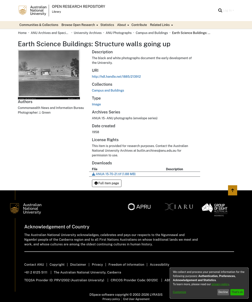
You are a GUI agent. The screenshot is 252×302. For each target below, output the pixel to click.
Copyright (57, 264)
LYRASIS (156, 295)
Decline (223, 292)
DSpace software (101, 295)
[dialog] (209, 283)
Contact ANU (34, 264)
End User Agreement (136, 299)
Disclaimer (78, 264)
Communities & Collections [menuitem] (38, 25)
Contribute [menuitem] (139, 25)
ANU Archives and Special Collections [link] (50, 33)
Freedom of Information (126, 264)
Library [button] (56, 11)
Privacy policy (111, 299)
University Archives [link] (88, 33)
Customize (179, 292)
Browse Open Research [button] (78, 25)
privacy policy (220, 284)
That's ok (237, 292)
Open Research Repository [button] (78, 6)
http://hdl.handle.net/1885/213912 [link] (116, 76)
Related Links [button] (160, 25)
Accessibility (159, 264)
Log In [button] (227, 10)
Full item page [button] (107, 183)
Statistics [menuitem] (107, 25)
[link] (108, 90)
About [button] (121, 25)
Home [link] (22, 33)
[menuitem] (79, 25)
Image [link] (96, 104)
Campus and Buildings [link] (152, 33)
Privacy (97, 264)
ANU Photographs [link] (119, 33)
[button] (220, 10)
